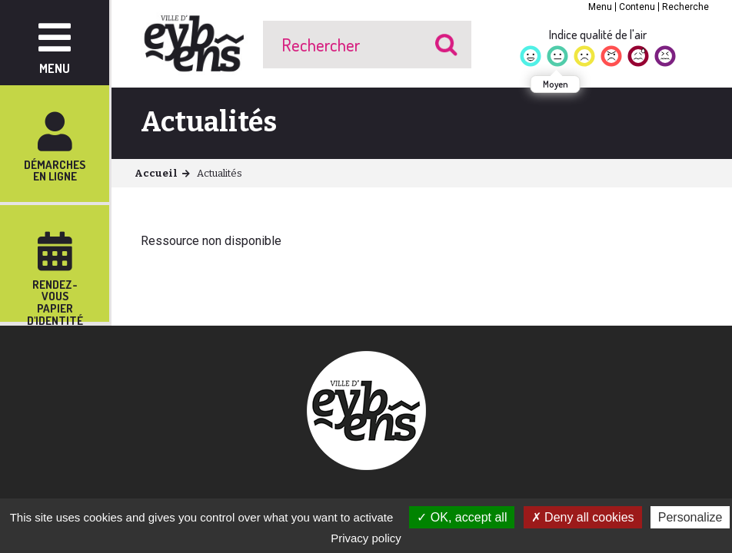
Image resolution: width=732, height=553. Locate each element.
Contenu (637, 7)
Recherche (685, 7)
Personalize (690, 517)
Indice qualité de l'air (598, 34)
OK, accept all (462, 517)
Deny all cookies (582, 517)
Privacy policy (366, 538)
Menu (600, 7)
